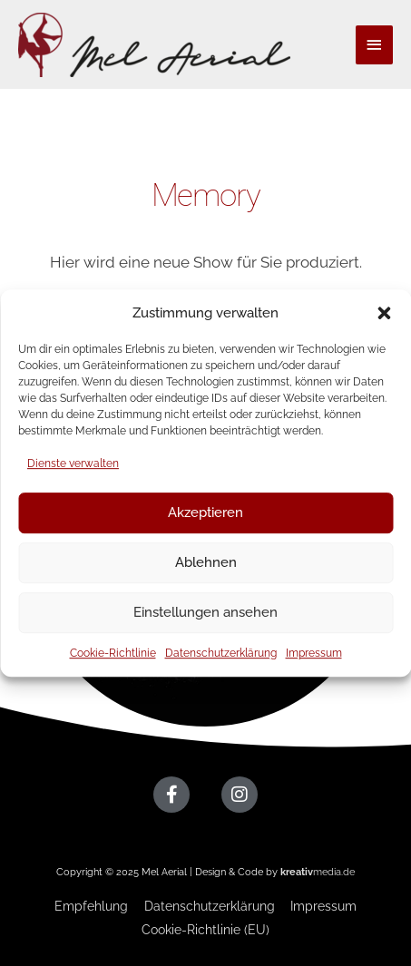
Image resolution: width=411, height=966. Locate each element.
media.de (317, 872)
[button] (384, 313)
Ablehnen (206, 562)
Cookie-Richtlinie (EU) (205, 929)
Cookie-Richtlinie (113, 653)
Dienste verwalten (73, 463)
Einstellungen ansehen (205, 612)
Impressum (314, 653)
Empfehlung (91, 906)
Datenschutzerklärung (221, 653)
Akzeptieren (205, 512)
